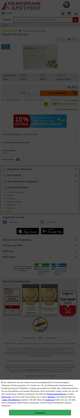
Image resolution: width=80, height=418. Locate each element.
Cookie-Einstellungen (10, 400)
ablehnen (51, 397)
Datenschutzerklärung (56, 394)
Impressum (6, 397)
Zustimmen (50, 400)
